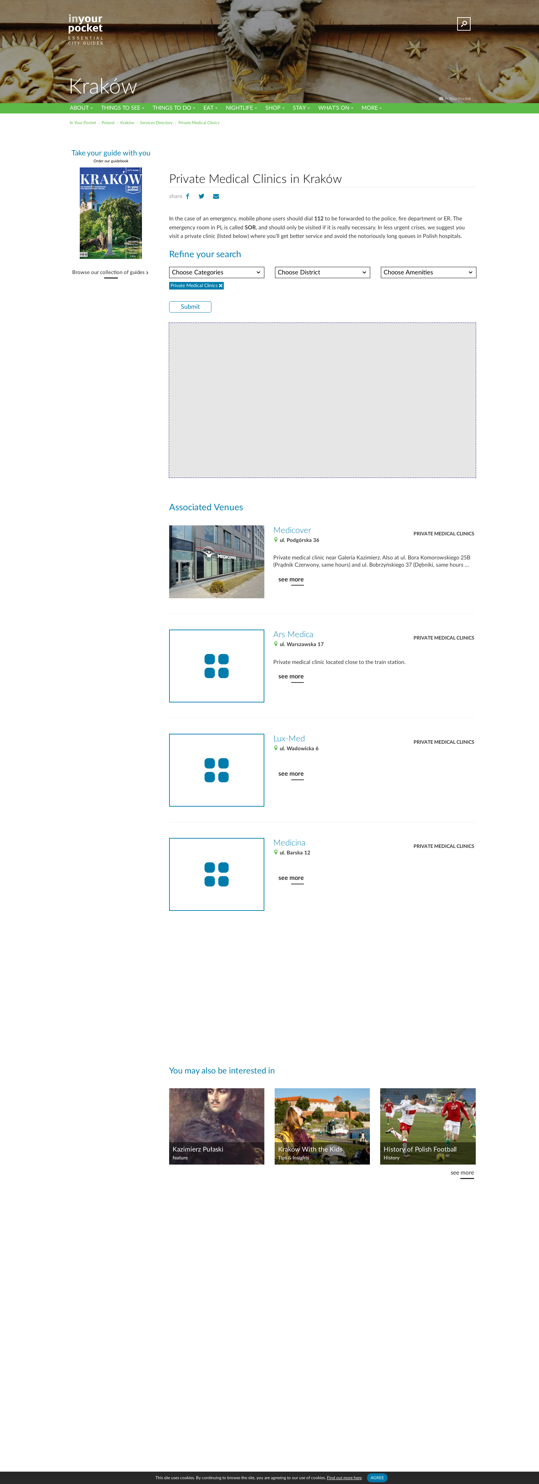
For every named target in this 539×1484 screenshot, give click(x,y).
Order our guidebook (111, 161)
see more (291, 579)
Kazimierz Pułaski (198, 1149)
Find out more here (344, 1478)
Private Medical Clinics (444, 534)
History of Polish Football (420, 1149)
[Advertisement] (322, 147)
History (391, 1158)
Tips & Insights (293, 1158)
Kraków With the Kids (310, 1149)
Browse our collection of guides (108, 272)
